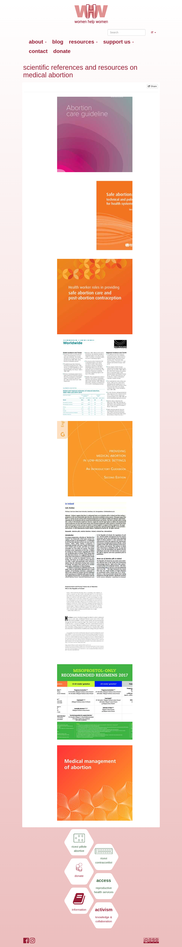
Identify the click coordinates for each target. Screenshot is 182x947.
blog (57, 42)
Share (152, 86)
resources (83, 42)
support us (118, 42)
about (38, 42)
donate (62, 51)
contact (38, 51)
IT (155, 34)
